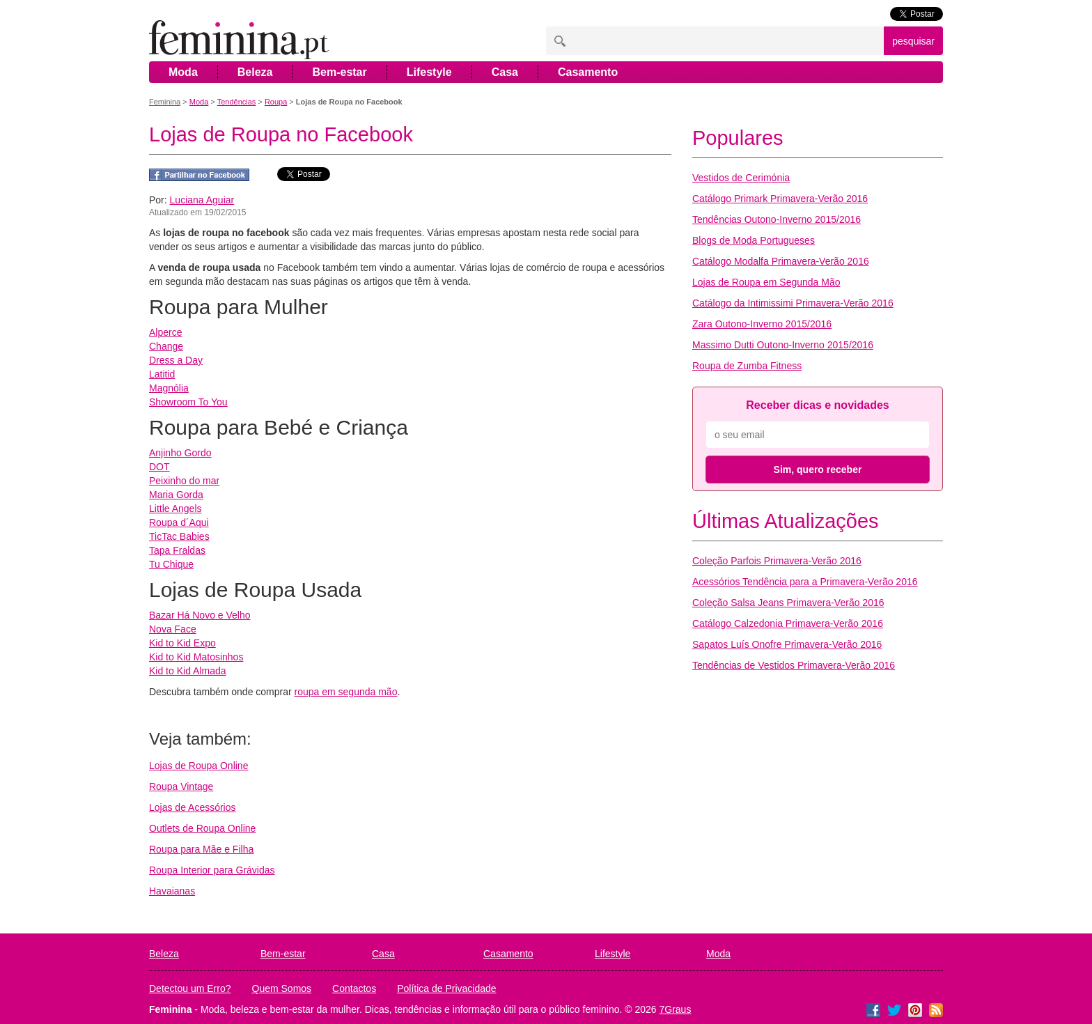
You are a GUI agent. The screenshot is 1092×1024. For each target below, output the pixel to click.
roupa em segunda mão (346, 691)
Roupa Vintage (181, 786)
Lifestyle (429, 72)
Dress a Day (176, 360)
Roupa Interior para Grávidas (212, 870)
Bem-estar (339, 72)
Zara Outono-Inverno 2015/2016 (762, 323)
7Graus (676, 1009)
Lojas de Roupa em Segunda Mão (766, 282)
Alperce (165, 332)
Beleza (255, 72)
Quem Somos (282, 988)
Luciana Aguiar (202, 199)
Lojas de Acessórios (192, 807)
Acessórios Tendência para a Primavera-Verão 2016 (804, 581)
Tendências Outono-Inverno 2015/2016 (776, 219)
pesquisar (913, 41)
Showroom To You (188, 402)
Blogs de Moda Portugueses (753, 240)
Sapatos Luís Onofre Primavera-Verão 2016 (787, 644)
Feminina (164, 102)
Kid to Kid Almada (187, 670)
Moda (183, 72)
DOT (159, 466)
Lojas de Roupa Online (198, 765)
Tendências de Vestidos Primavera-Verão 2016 (793, 665)
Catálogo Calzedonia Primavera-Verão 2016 (787, 623)
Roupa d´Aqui (179, 522)
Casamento (588, 72)
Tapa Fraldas (177, 550)
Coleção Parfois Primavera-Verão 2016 (776, 560)
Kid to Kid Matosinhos (196, 656)
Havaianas (172, 891)
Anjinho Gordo (180, 452)
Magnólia (169, 388)
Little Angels (175, 508)
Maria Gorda (176, 494)
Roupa (276, 102)
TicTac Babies (179, 536)
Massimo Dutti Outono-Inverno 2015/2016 (782, 344)
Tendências (236, 102)
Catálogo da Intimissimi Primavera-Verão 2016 (793, 303)
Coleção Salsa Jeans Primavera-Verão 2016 (788, 602)
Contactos (354, 988)
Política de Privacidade (446, 988)
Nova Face (172, 629)
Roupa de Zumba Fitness (747, 365)
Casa (505, 72)
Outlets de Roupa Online (202, 828)
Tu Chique (171, 564)
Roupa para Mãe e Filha (201, 849)
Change (166, 346)
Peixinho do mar (184, 480)
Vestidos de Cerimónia (741, 177)
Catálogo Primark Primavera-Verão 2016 (780, 198)
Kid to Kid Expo (182, 643)
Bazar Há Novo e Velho (200, 615)
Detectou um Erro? (190, 988)
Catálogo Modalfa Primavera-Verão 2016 (780, 261)
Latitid (162, 374)
